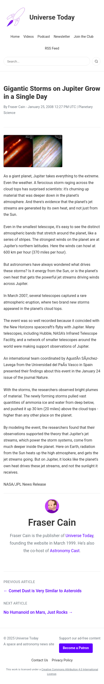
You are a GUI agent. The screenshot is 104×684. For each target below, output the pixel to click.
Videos (28, 37)
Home (15, 37)
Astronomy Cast (65, 550)
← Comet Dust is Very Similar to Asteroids (43, 590)
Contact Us (39, 660)
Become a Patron (76, 648)
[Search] (96, 61)
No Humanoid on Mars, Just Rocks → (38, 612)
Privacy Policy (62, 660)
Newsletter (62, 37)
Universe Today (39, 17)
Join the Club (83, 37)
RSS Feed (52, 48)
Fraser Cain (16, 107)
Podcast (43, 37)
